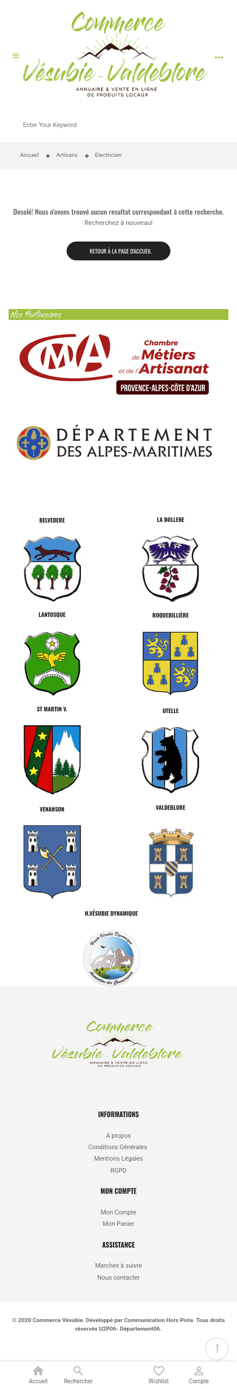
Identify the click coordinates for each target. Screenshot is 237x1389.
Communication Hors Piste (158, 1320)
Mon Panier (118, 1224)
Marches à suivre (118, 1265)
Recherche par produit (222, 115)
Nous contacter (119, 1277)
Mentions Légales (118, 1158)
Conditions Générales (118, 1147)
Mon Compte (118, 1212)
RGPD (119, 1170)
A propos (118, 1135)
